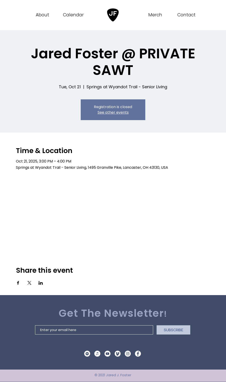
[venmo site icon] (118, 354)
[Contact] (187, 15)
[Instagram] (128, 354)
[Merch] (156, 15)
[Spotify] (87, 354)
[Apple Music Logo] (97, 354)
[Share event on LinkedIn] (41, 283)
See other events (113, 112)
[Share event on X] (29, 283)
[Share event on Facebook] (18, 283)
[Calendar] (74, 15)
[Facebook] (138, 354)
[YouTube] (107, 354)
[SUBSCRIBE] (173, 330)
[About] (42, 15)
